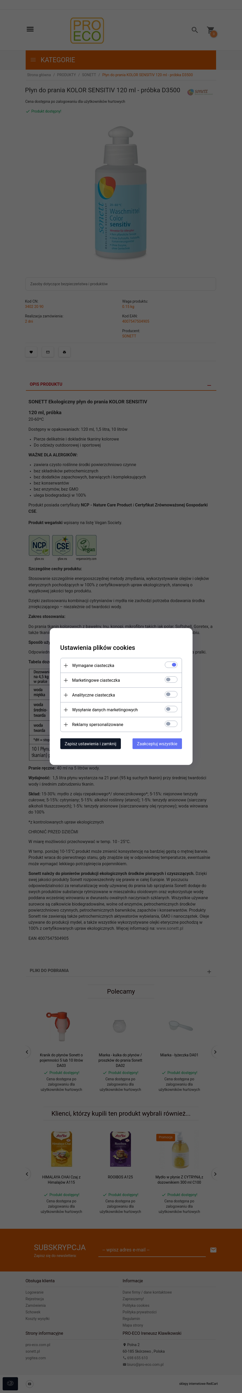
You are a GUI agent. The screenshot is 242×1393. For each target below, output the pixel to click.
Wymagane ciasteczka (93, 665)
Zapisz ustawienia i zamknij (90, 743)
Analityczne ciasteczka (93, 695)
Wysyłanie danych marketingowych (105, 709)
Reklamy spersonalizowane (97, 724)
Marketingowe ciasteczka (96, 680)
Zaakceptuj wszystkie (157, 743)
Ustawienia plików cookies (97, 647)
